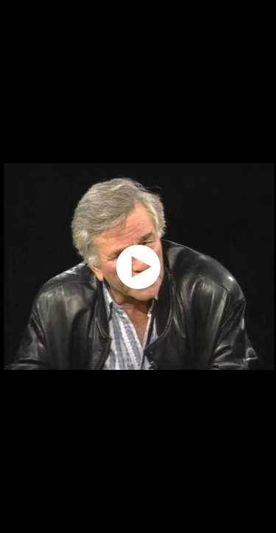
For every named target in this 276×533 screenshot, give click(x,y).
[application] (138, 266)
